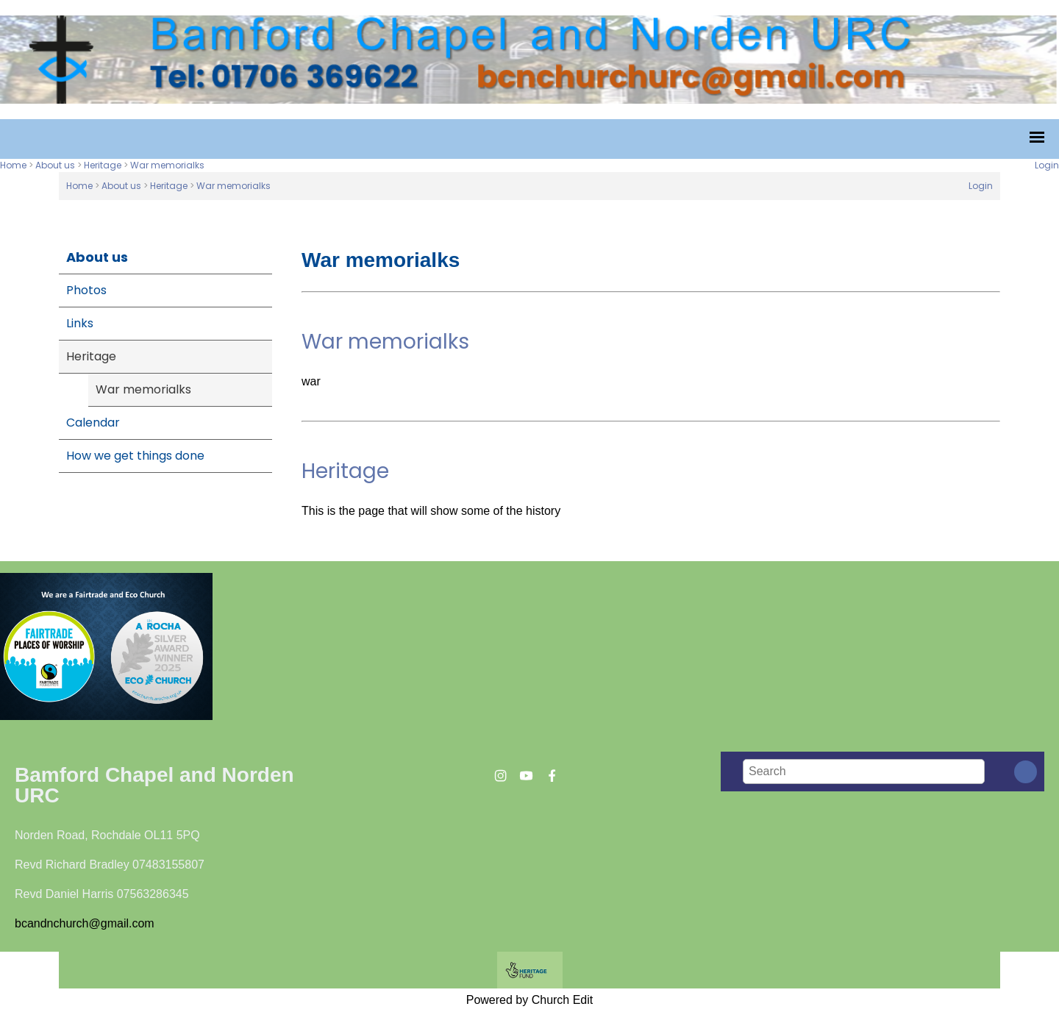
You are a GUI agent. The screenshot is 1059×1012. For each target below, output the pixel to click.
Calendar (93, 422)
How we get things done (135, 455)
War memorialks (167, 165)
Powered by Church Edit (529, 1000)
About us (55, 165)
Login (1047, 165)
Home (13, 165)
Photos (86, 290)
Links (79, 323)
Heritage (102, 165)
